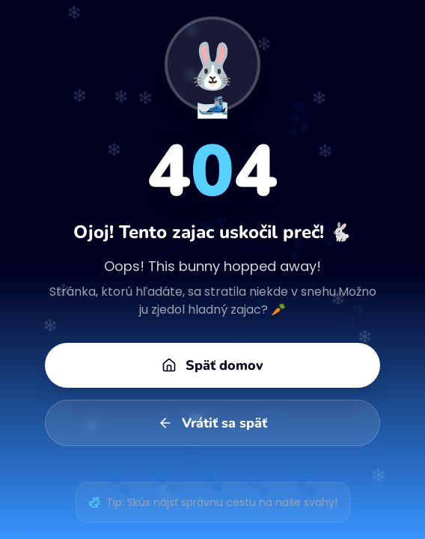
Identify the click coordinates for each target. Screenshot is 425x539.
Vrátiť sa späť (212, 423)
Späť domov (212, 365)
